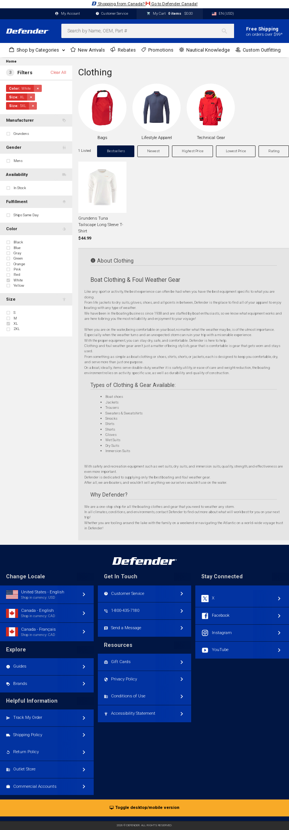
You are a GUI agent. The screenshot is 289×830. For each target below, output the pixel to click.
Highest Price (193, 151)
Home (11, 61)
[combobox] (147, 31)
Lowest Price (236, 151)
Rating (274, 151)
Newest (153, 151)
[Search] (227, 31)
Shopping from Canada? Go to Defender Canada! (144, 3)
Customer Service (112, 13)
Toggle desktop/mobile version (144, 808)
